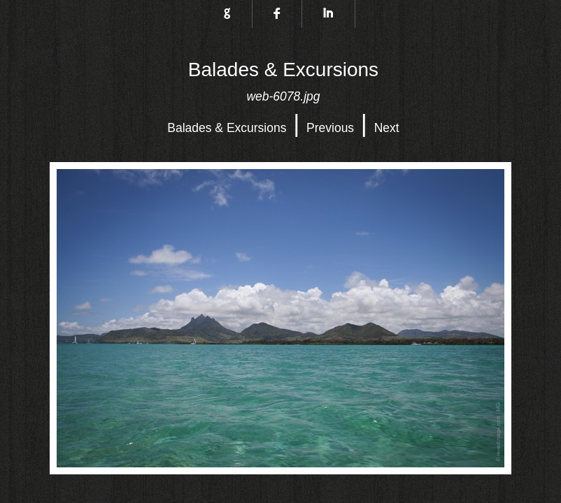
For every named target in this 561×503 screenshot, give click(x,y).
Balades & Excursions (226, 128)
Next (386, 128)
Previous (330, 128)
